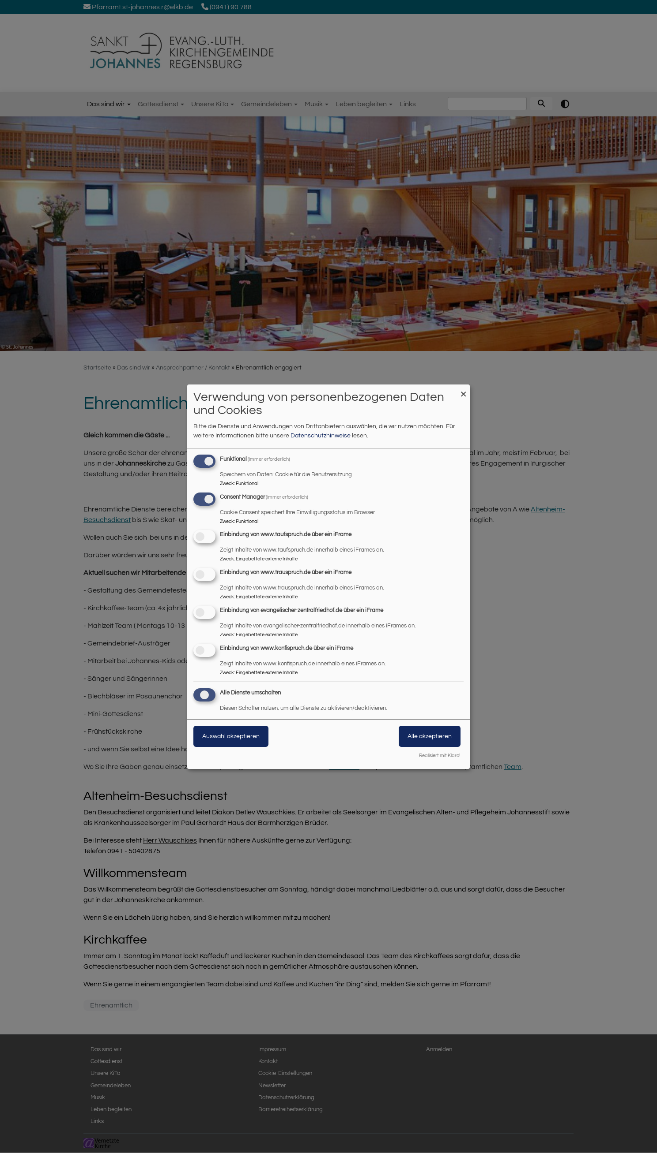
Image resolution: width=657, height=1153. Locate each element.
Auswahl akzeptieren (231, 736)
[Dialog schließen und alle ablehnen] (463, 390)
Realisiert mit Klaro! (439, 755)
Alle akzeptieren (430, 736)
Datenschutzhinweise (321, 436)
